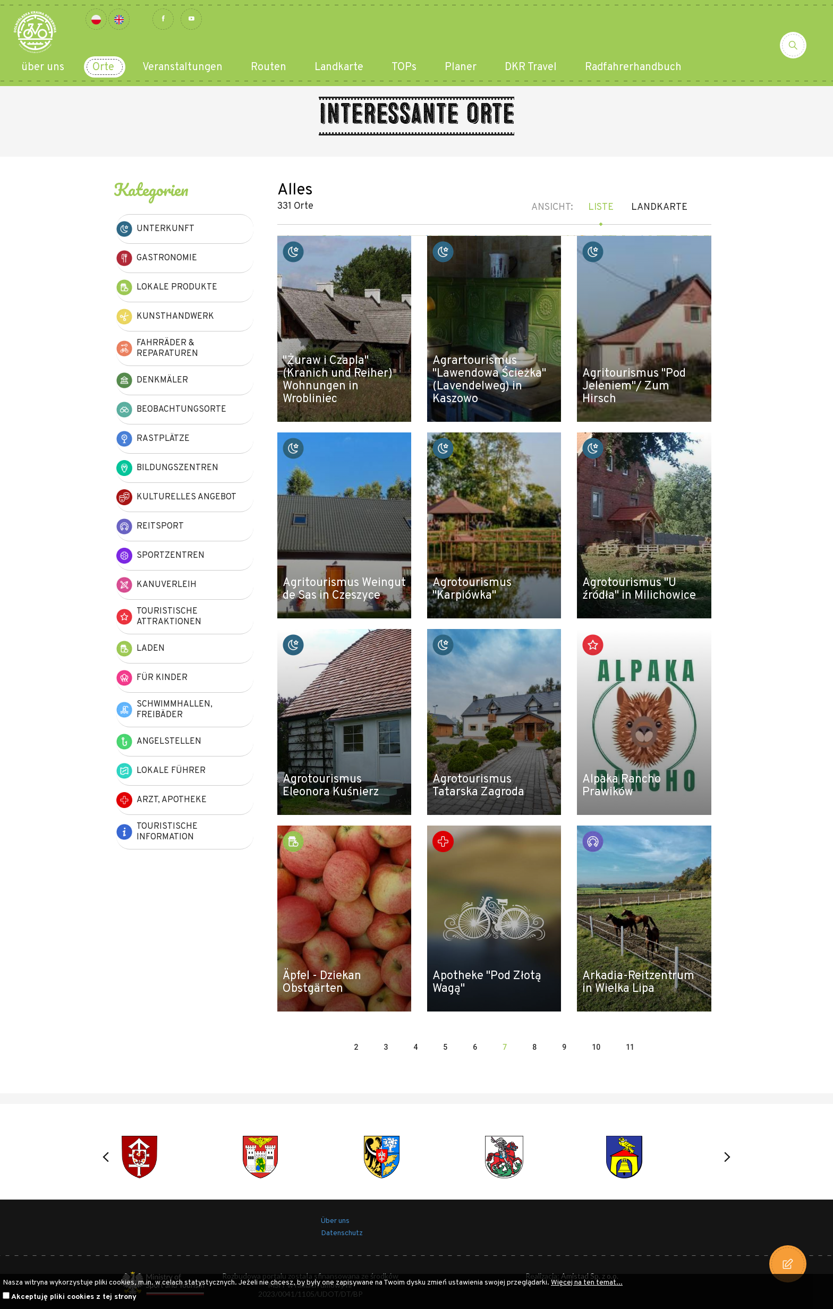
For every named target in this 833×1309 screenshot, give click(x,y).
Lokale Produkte (166, 287)
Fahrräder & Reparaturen (157, 348)
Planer (461, 67)
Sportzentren (160, 556)
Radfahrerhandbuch (633, 67)
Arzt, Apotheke (161, 800)
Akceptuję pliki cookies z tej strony (74, 1297)
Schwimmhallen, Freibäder (164, 709)
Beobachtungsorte (171, 410)
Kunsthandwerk (165, 317)
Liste (601, 207)
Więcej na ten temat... (587, 1282)
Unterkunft (155, 229)
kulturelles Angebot (176, 497)
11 (630, 1047)
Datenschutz (342, 1233)
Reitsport (150, 526)
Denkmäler (152, 380)
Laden (140, 649)
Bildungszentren (167, 468)
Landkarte (338, 67)
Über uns (335, 1221)
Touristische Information (157, 832)
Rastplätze (153, 439)
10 (596, 1047)
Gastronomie (156, 258)
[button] (106, 1157)
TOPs (404, 67)
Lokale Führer (161, 771)
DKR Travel (531, 67)
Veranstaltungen (182, 67)
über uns (42, 67)
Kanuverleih (156, 585)
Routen (268, 67)
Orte (103, 67)
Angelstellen (158, 742)
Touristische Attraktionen (158, 616)
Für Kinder (152, 678)
